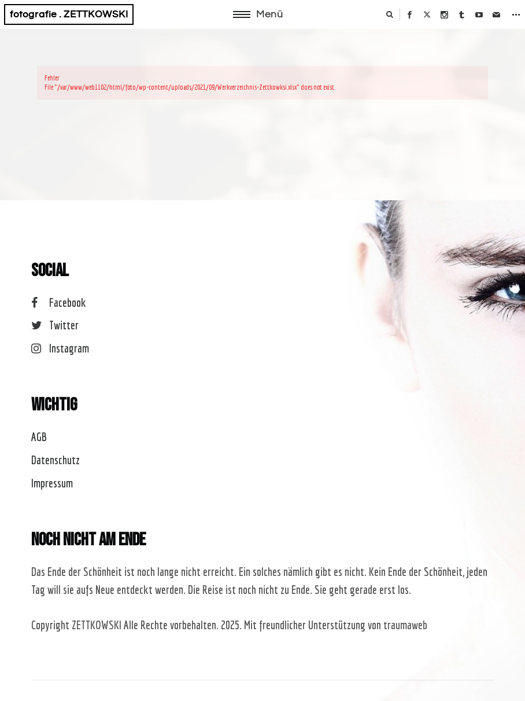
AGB (39, 436)
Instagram (59, 348)
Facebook (58, 302)
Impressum (52, 483)
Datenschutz (55, 460)
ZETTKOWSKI (96, 625)
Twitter (54, 325)
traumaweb (405, 625)
